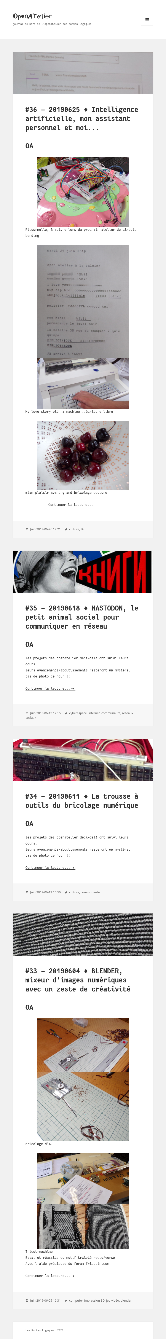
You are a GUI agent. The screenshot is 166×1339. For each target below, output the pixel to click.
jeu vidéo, (113, 1300)
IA (82, 529)
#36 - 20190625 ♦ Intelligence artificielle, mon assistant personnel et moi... (82, 119)
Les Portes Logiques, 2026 (44, 1330)
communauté (90, 892)
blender (126, 1300)
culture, (74, 529)
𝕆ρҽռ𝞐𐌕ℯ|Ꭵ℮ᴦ (32, 16)
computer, (76, 1300)
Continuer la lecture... (48, 688)
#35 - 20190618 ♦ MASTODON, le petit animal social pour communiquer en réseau (82, 617)
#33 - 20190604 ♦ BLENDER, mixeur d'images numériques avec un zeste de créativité (78, 980)
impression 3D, (94, 1300)
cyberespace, (78, 713)
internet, (94, 713)
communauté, (111, 713)
